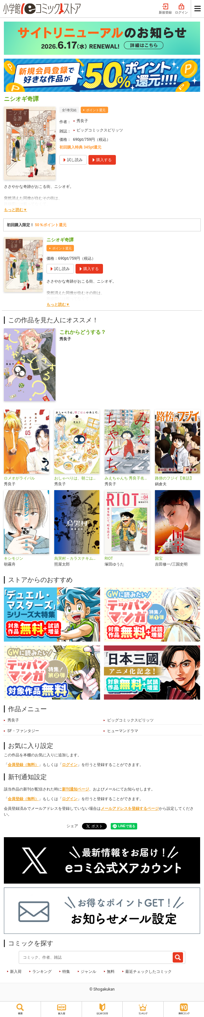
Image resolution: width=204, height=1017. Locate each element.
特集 (66, 971)
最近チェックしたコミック (148, 971)
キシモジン (13, 558)
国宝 (159, 558)
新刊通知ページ (75, 789)
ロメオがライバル (19, 478)
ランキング (42, 971)
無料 (111, 971)
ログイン (181, 9)
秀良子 (82, 121)
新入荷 (16, 971)
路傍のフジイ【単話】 (174, 478)
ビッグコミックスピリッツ (99, 130)
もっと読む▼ (15, 210)
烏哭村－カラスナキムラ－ (76, 558)
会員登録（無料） (23, 764)
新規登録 (165, 9)
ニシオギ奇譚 (60, 239)
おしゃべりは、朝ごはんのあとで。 (76, 478)
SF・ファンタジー (23, 731)
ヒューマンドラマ (122, 731)
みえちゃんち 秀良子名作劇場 (127, 478)
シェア (72, 826)
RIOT (109, 558)
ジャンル (88, 971)
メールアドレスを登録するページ (130, 808)
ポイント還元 (96, 110)
